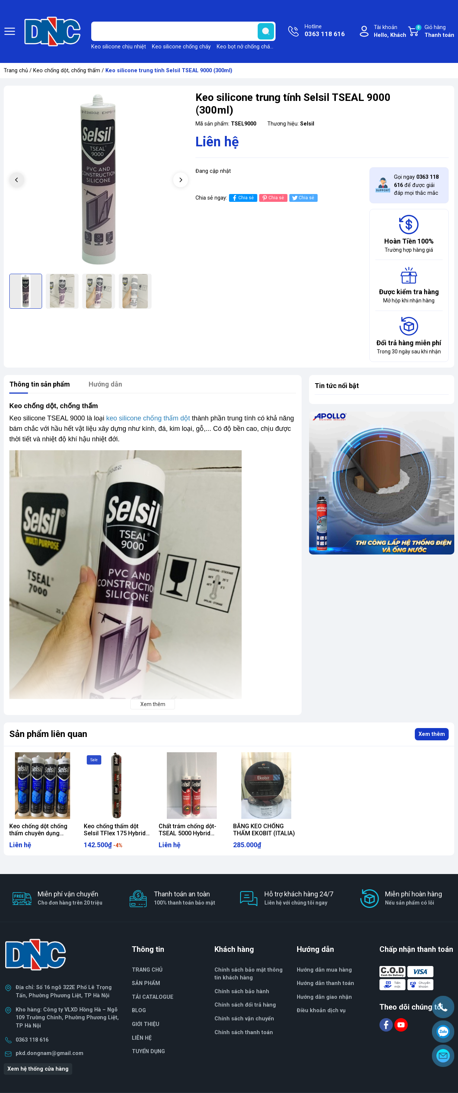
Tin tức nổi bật (337, 386)
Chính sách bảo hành (241, 991)
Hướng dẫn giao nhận (324, 997)
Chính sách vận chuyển (244, 1019)
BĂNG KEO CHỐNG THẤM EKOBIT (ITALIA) (264, 830)
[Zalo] (443, 1031)
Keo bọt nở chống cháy (245, 47)
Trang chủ (16, 70)
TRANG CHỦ (147, 970)
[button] (180, 179)
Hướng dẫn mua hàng (324, 970)
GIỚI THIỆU (145, 1024)
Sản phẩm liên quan (48, 734)
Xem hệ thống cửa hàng (38, 1069)
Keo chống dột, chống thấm (66, 70)
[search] (266, 31)
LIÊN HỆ (142, 1038)
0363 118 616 (32, 1040)
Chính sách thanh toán (243, 1032)
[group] (98, 180)
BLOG (139, 1010)
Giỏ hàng (434, 31)
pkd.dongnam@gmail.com (49, 1053)
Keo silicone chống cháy (181, 47)
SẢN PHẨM (146, 983)
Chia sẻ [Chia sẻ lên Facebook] (242, 198)
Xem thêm (432, 734)
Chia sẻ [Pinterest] (272, 198)
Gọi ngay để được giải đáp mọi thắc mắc (416, 185)
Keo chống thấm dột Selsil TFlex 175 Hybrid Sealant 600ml (115, 833)
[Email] (443, 1055)
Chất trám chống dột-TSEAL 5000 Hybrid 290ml (187, 833)
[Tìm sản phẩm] (183, 31)
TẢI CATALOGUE (153, 997)
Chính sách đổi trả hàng (245, 1005)
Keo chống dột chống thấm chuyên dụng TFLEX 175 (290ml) (38, 833)
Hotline (325, 31)
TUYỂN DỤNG (148, 1051)
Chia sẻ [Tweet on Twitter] (302, 198)
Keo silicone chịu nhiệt (118, 47)
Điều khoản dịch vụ (321, 1010)
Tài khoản (390, 31)
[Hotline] (443, 1007)
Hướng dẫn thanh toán (325, 983)
